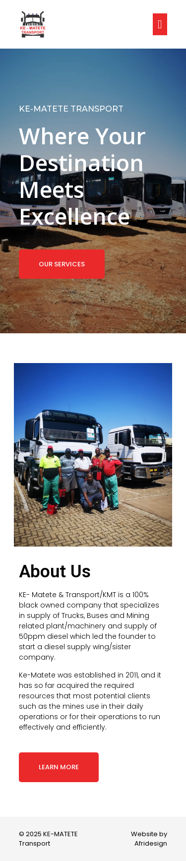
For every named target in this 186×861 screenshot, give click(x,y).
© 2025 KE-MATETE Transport (48, 839)
